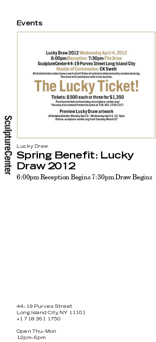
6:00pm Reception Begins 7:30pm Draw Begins (84, 176)
